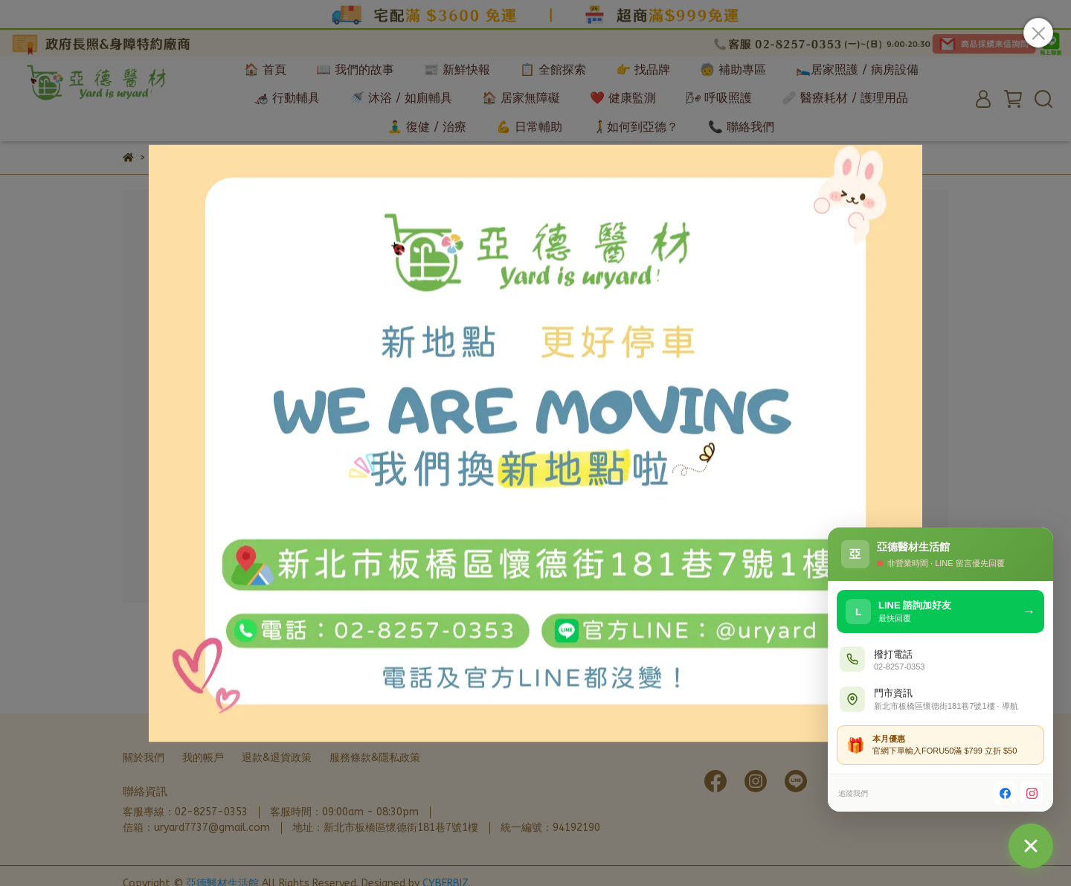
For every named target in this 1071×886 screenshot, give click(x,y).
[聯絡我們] (1031, 846)
